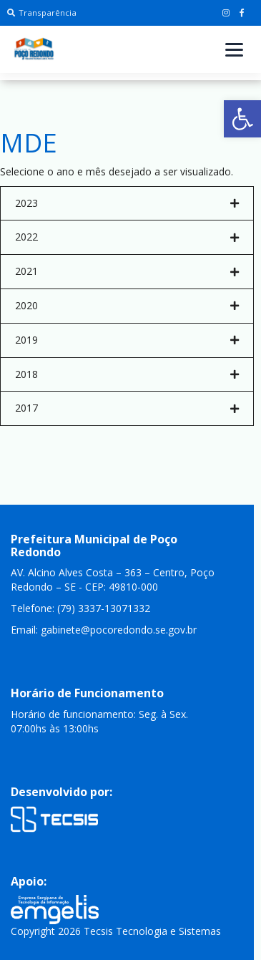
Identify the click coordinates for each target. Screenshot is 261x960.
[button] (242, 118)
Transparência (42, 12)
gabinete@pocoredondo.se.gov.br (119, 629)
